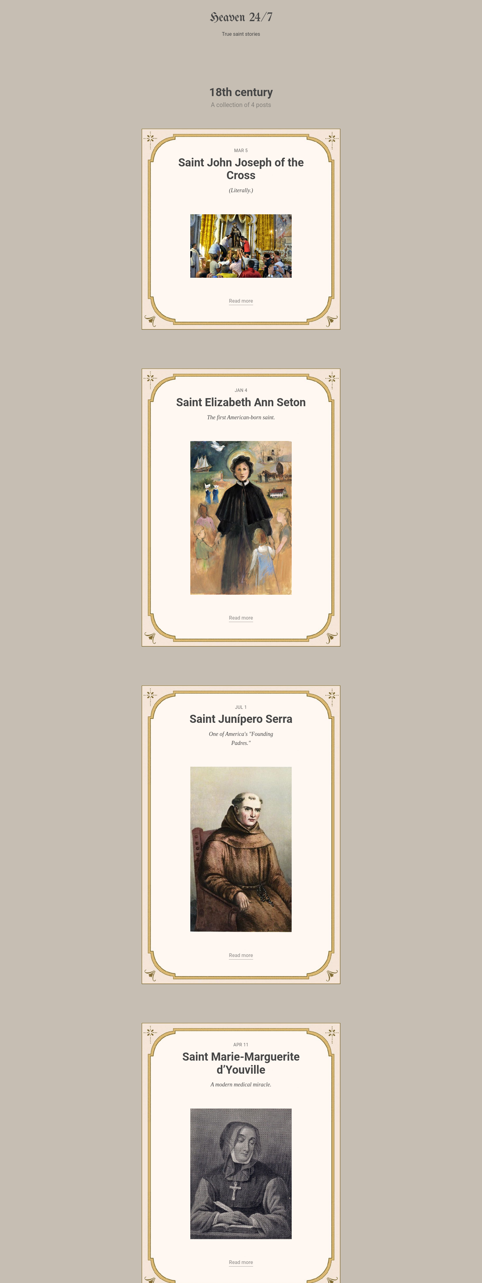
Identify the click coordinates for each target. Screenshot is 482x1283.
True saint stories (241, 34)
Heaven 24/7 (241, 18)
